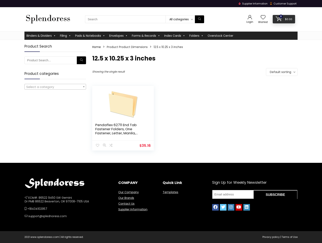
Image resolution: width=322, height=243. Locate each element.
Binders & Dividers (41, 36)
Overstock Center (220, 36)
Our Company (128, 192)
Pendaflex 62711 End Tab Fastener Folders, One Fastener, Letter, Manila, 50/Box (113, 131)
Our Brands (126, 198)
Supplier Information (132, 209)
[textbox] (55, 87)
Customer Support (285, 3)
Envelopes (118, 36)
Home (96, 47)
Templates (170, 192)
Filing (65, 36)
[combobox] (55, 87)
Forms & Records (146, 36)
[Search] (199, 19)
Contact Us (126, 204)
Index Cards (174, 36)
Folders (196, 36)
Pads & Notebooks (90, 36)
